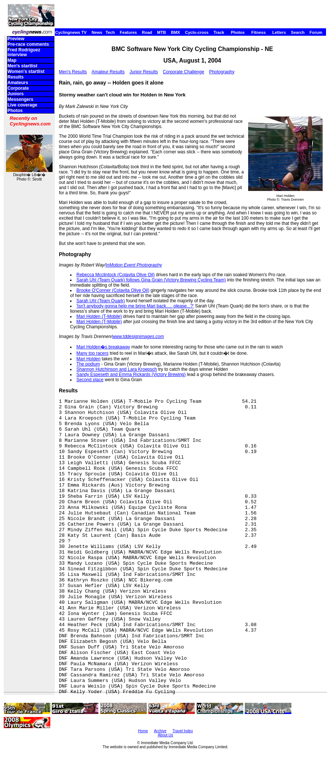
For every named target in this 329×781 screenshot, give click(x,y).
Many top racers (92, 353)
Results (15, 77)
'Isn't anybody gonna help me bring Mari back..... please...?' (135, 306)
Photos (237, 32)
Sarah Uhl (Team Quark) (100, 300)
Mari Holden (88, 358)
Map (11, 60)
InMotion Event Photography (133, 265)
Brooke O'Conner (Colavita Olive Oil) (112, 290)
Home (143, 731)
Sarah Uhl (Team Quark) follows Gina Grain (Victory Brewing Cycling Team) (151, 280)
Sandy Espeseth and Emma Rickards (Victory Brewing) (131, 374)
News (97, 32)
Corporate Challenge (183, 71)
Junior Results (144, 71)
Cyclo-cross (197, 32)
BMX (175, 32)
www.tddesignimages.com (138, 336)
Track (218, 32)
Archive (160, 731)
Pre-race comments (28, 44)
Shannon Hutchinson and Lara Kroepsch (116, 369)
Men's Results (73, 71)
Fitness (258, 32)
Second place (90, 379)
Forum (316, 32)
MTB (161, 32)
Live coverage (22, 105)
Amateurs (17, 82)
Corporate (18, 88)
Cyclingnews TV (70, 32)
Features (128, 32)
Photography (221, 71)
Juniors (15, 93)
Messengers (20, 99)
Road (147, 32)
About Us (165, 735)
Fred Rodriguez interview (23, 52)
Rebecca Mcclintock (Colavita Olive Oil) (115, 274)
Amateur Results (108, 71)
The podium (88, 364)
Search (298, 32)
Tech (110, 32)
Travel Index (183, 731)
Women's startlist (25, 71)
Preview (15, 38)
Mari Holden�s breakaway (103, 347)
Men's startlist (22, 65)
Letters (279, 32)
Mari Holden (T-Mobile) (99, 316)
